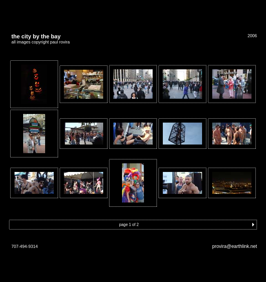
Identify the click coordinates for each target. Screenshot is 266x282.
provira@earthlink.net (234, 246)
